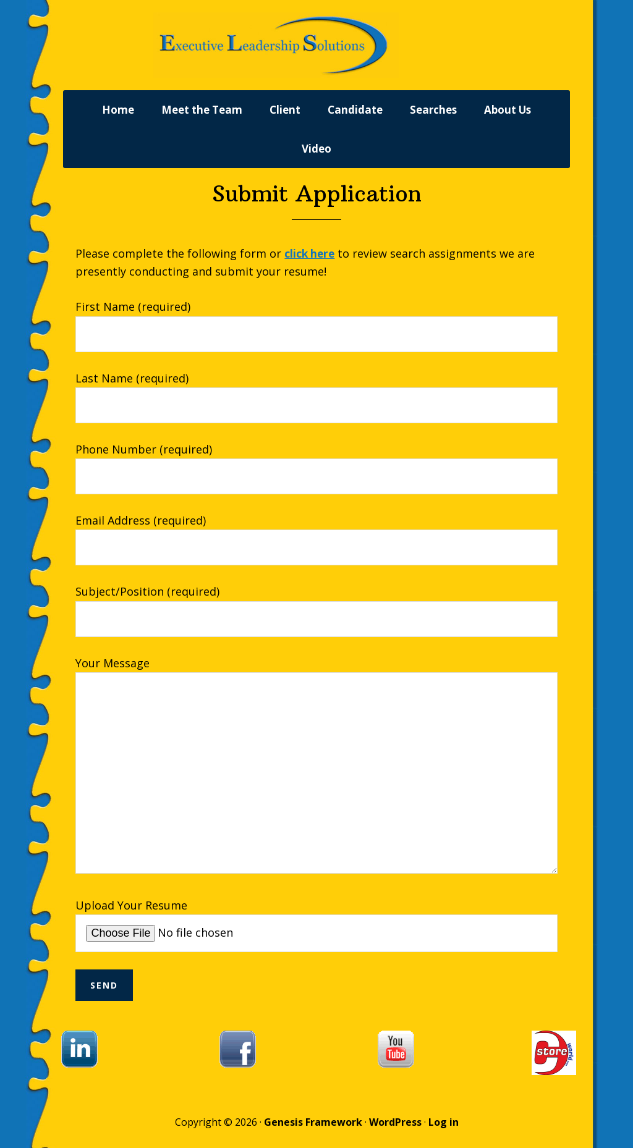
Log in (443, 1130)
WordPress (395, 1130)
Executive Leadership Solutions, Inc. (316, 49)
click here (310, 262)
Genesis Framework (313, 1130)
